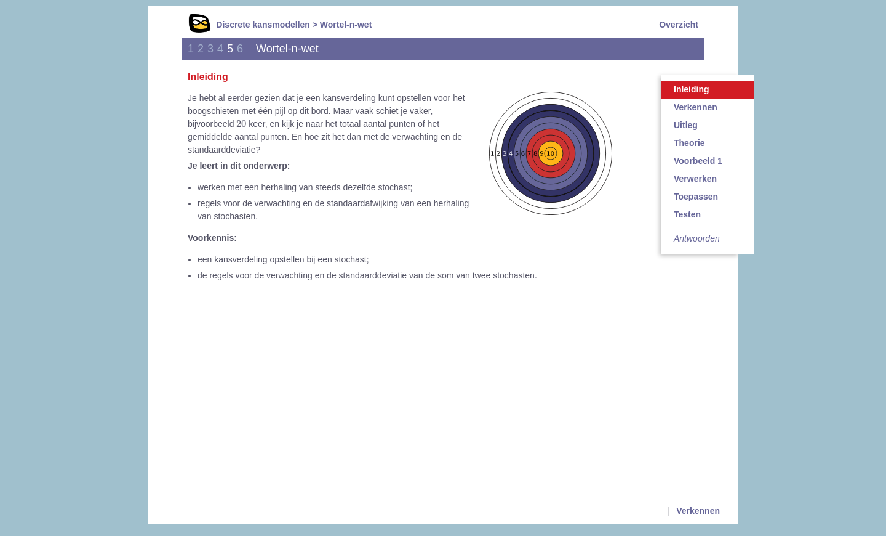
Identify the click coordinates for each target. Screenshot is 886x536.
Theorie (689, 143)
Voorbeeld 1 (698, 161)
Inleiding (691, 89)
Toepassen (696, 196)
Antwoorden (697, 238)
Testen (687, 214)
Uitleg (686, 125)
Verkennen (695, 107)
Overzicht (678, 25)
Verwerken (695, 179)
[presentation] (241, 123)
